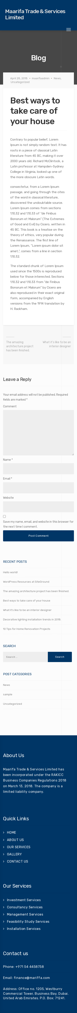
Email (6, 478)
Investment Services (24, 900)
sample (7, 694)
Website (8, 498)
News (57, 78)
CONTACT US (17, 861)
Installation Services (24, 929)
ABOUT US (15, 840)
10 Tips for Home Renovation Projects (26, 628)
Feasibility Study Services (28, 922)
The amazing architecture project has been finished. (19, 346)
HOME (11, 832)
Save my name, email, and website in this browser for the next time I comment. (38, 524)
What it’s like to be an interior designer (57, 344)
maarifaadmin (40, 78)
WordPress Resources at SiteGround (26, 581)
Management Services (25, 914)
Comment (10, 406)
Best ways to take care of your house (26, 600)
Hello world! (10, 572)
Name (7, 460)
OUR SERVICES (19, 847)
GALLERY (14, 854)
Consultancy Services (25, 907)
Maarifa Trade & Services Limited (35, 14)
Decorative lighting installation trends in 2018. (32, 619)
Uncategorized (20, 82)
